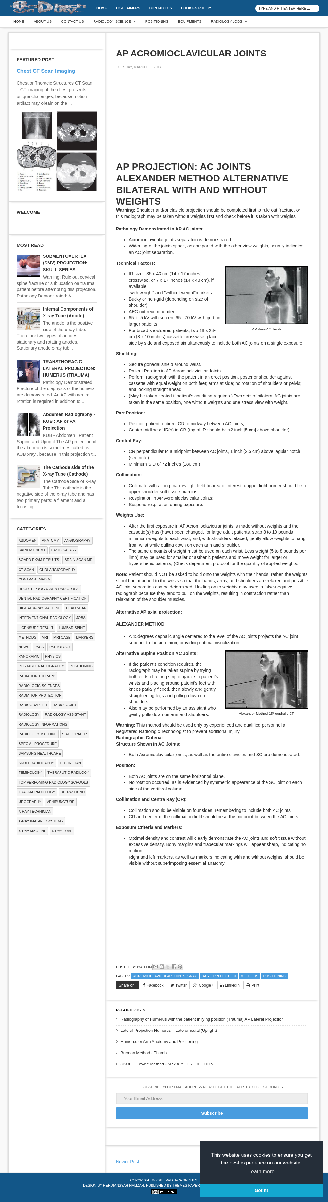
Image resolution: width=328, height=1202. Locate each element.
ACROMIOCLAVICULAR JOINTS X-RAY (165, 976)
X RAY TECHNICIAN (35, 811)
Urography (30, 802)
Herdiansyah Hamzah (123, 1185)
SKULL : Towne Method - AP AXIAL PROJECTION (166, 1064)
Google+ (206, 985)
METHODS (249, 976)
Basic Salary (64, 550)
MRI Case (61, 637)
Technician (70, 763)
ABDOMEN (28, 540)
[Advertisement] (164, 119)
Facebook (155, 985)
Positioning (156, 21)
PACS (39, 647)
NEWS (24, 647)
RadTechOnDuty (181, 1180)
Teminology (30, 772)
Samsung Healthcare (40, 753)
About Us (43, 21)
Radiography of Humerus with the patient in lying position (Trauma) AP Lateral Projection (201, 1019)
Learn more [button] (261, 1171)
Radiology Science (112, 21)
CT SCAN (26, 570)
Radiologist (65, 705)
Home (101, 8)
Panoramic (29, 656)
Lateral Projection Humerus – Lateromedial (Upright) (168, 1030)
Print (255, 985)
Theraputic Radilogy (68, 772)
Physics (53, 656)
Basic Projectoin (219, 976)
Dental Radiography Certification (53, 598)
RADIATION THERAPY (37, 676)
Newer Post (127, 1161)
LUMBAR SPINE (72, 628)
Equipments (189, 21)
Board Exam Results (39, 560)
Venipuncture (61, 802)
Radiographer (33, 705)
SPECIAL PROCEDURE (38, 744)
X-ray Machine (32, 831)
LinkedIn (232, 985)
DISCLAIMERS (128, 8)
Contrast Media (34, 579)
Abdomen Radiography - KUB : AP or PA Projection (69, 421)
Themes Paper (186, 1185)
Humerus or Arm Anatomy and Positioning (159, 1041)
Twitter (181, 985)
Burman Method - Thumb (143, 1052)
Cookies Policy (196, 8)
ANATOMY (50, 540)
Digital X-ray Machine (40, 608)
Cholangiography (57, 570)
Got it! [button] (261, 1190)
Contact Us (160, 8)
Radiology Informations (43, 724)
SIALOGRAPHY (74, 734)
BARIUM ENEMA (32, 550)
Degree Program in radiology (49, 589)
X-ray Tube (62, 831)
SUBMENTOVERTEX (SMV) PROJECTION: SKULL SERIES (65, 263)
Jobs (81, 618)
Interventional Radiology (45, 618)
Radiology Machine (38, 734)
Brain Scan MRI (78, 560)
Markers (84, 637)
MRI (45, 637)
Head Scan (76, 608)
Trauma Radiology (37, 792)
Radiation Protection (40, 695)
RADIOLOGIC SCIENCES (39, 686)
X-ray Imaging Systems (41, 821)
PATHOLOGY (60, 647)
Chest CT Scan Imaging (46, 71)
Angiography (77, 540)
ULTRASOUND (73, 792)
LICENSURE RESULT (36, 628)
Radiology (29, 714)
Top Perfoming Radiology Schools (53, 782)
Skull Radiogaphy (36, 763)
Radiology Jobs (226, 21)
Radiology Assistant (65, 714)
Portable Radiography (41, 666)
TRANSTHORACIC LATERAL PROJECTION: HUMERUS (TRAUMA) (69, 368)
